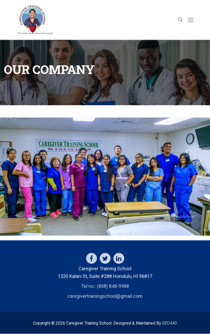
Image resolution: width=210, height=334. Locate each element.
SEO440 (169, 323)
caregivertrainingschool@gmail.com (105, 296)
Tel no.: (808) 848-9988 (105, 286)
